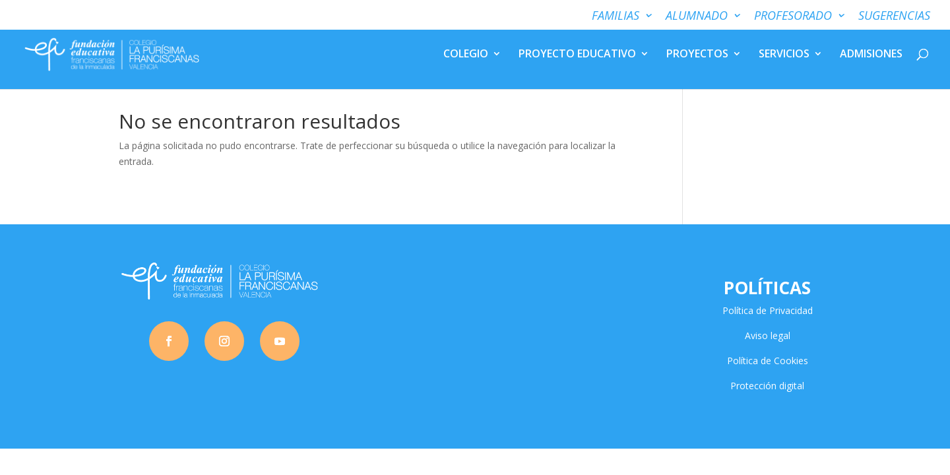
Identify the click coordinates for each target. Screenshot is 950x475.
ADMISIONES (871, 57)
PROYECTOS (697, 57)
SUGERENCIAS (894, 16)
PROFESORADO (793, 16)
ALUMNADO (697, 16)
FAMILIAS (615, 16)
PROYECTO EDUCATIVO (577, 57)
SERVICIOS (784, 57)
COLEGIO (465, 57)
